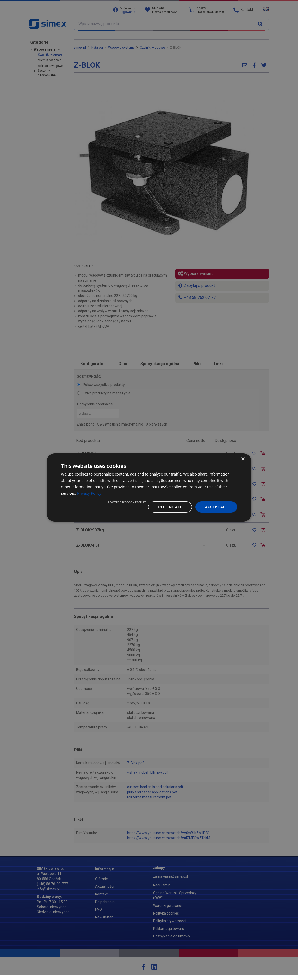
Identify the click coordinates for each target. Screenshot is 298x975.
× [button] (243, 459)
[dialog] (149, 487)
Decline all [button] (170, 506)
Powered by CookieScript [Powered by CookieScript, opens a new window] (127, 502)
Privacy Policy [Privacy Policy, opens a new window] (89, 493)
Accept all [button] (216, 506)
